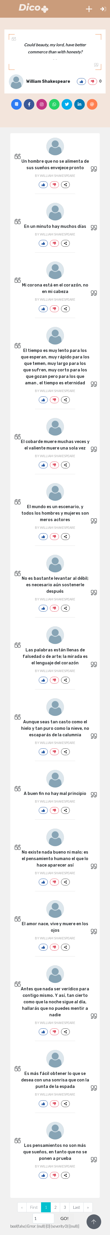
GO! (64, 1218)
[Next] (88, 1207)
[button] (89, 9)
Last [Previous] (76, 1207)
